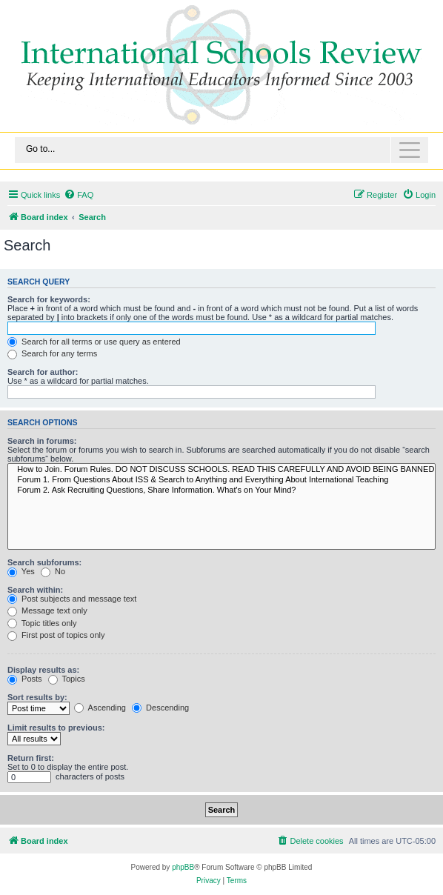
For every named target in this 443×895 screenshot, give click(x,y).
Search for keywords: (48, 299)
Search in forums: (42, 440)
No (53, 571)
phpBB (183, 867)
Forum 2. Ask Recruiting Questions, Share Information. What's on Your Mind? (221, 490)
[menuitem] (78, 195)
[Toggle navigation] (221, 150)
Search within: (35, 589)
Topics (66, 678)
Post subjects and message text (71, 598)
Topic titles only (41, 623)
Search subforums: (44, 562)
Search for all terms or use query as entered (94, 341)
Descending (160, 707)
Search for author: (42, 371)
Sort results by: (37, 697)
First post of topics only (56, 635)
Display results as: (43, 669)
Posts (24, 678)
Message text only (47, 610)
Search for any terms (52, 353)
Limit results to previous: (55, 727)
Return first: (30, 757)
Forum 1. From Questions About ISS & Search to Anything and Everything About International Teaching (221, 480)
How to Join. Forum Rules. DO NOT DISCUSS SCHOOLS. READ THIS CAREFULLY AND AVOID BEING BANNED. (221, 470)
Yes (21, 571)
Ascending (100, 707)
